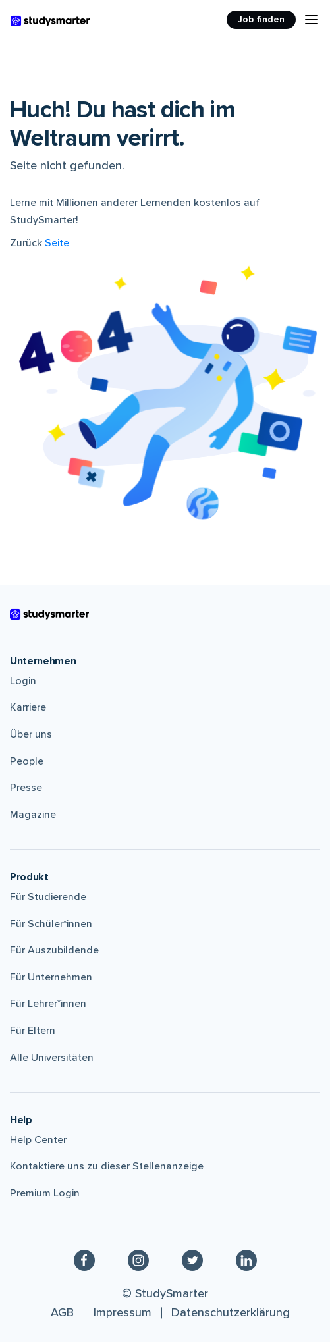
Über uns (31, 734)
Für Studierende (48, 896)
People (26, 761)
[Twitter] (192, 1260)
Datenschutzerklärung (230, 1312)
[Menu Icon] (311, 20)
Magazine (33, 814)
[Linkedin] (246, 1260)
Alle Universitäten (52, 1057)
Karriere (28, 707)
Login (23, 680)
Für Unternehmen (51, 977)
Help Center (38, 1139)
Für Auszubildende (54, 950)
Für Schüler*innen (51, 923)
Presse (26, 787)
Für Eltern (32, 1030)
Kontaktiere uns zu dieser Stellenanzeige (107, 1166)
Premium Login (45, 1193)
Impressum (122, 1312)
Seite (57, 243)
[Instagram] (138, 1260)
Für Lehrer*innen (48, 1003)
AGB (62, 1312)
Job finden (261, 19)
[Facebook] (84, 1260)
